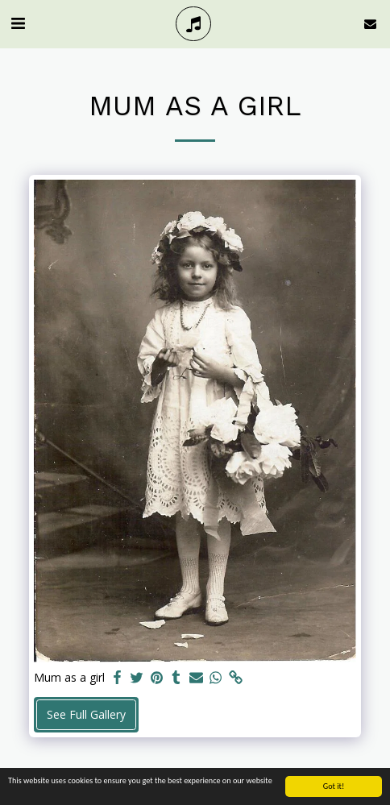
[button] (17, 22)
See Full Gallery (86, 714)
